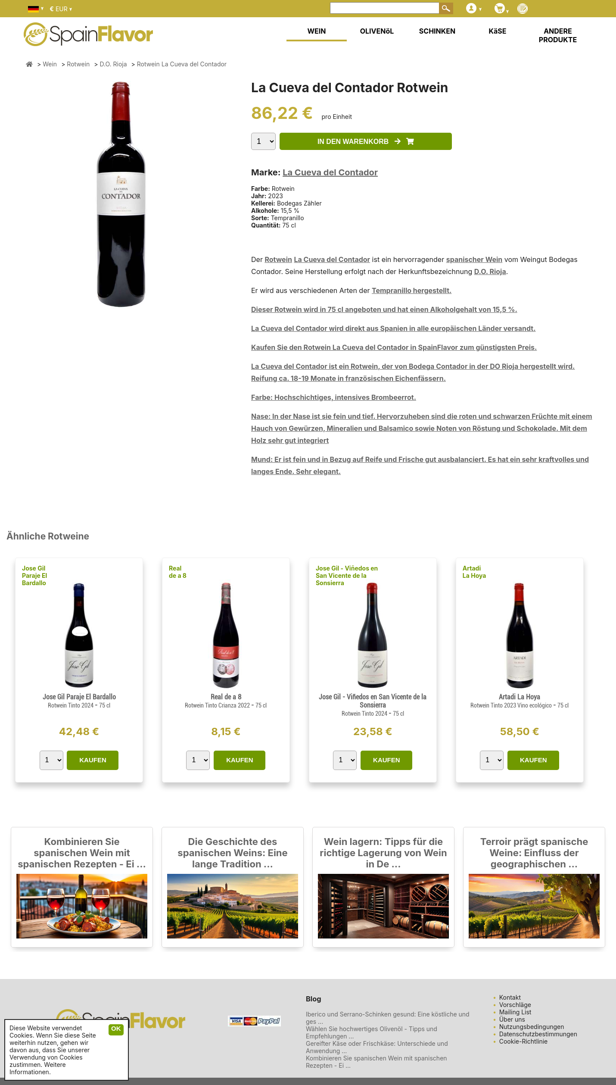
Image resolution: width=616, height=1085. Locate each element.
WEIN (316, 31)
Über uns (512, 1019)
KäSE (498, 31)
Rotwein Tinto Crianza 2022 (218, 705)
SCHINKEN (437, 31)
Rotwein (278, 259)
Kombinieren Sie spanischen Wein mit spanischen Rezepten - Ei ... (82, 853)
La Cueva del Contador (330, 172)
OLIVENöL (377, 31)
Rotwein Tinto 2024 (71, 705)
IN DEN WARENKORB (365, 141)
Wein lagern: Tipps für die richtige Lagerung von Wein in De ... (383, 853)
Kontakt (510, 997)
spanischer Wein (474, 259)
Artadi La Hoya (474, 571)
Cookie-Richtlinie (523, 1041)
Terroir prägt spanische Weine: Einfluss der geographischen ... (534, 853)
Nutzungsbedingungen (531, 1026)
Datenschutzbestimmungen (538, 1034)
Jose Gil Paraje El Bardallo (34, 575)
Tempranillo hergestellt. (411, 290)
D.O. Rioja (490, 271)
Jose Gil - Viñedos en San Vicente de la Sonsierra (347, 575)
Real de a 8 (178, 571)
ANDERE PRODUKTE (558, 35)
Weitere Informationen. (37, 1068)
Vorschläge (515, 1004)
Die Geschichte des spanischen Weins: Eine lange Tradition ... (232, 853)
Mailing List (515, 1012)
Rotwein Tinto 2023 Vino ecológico (511, 705)
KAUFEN (92, 760)
